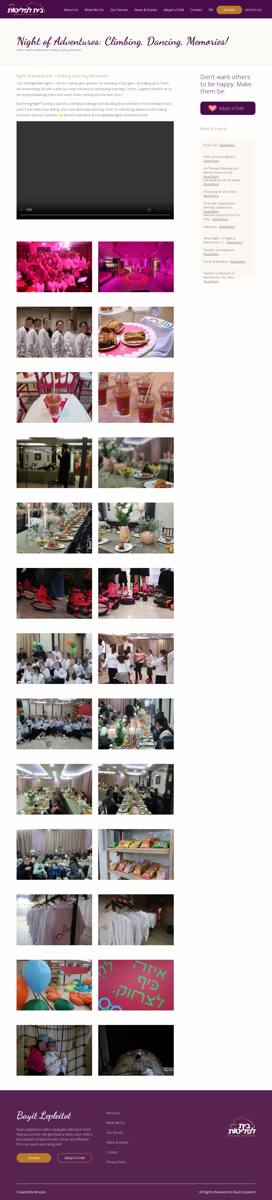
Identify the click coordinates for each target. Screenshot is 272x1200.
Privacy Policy (116, 1162)
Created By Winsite (31, 1192)
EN (211, 10)
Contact (196, 10)
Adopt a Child (174, 10)
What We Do (94, 10)
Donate (229, 10)
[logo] (26, 8)
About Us (71, 10)
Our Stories (119, 10)
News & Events (145, 10)
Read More (227, 145)
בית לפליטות (253, 10)
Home (20, 50)
